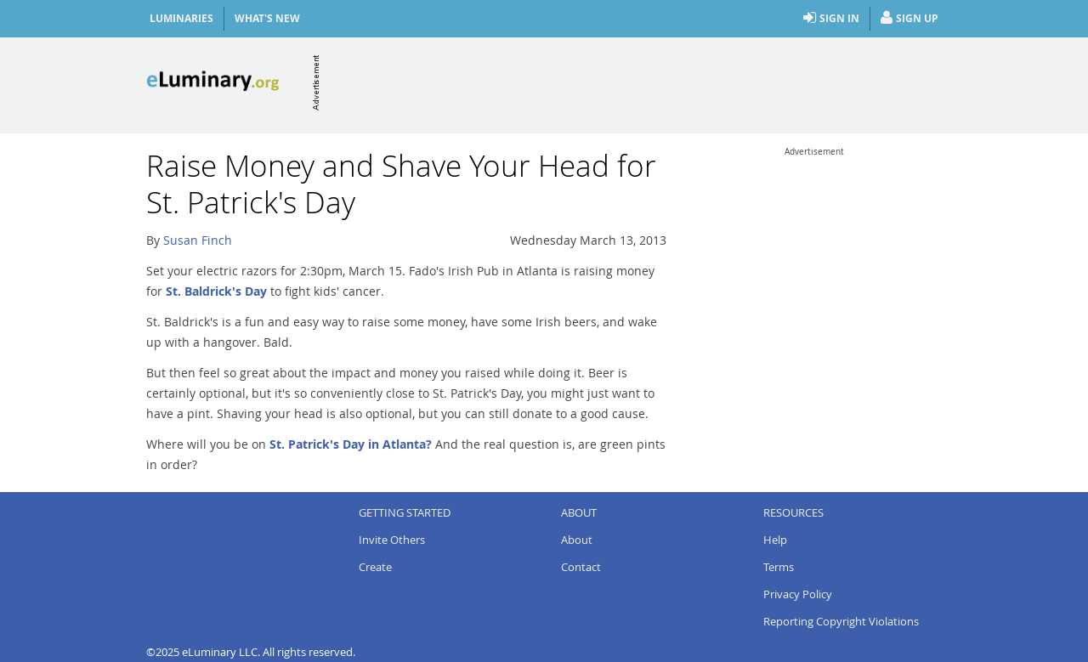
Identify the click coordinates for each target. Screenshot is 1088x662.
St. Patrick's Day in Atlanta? (350, 444)
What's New (267, 18)
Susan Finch (197, 240)
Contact (581, 566)
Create (375, 566)
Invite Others (392, 539)
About (576, 539)
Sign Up (909, 18)
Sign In (831, 18)
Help (775, 539)
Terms (778, 566)
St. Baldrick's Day (216, 291)
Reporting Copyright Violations (841, 621)
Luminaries (181, 18)
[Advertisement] (632, 82)
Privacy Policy (797, 594)
